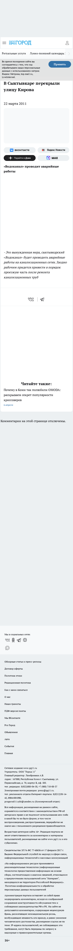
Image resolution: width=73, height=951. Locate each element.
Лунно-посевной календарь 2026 (50, 53)
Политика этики (13, 675)
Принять (60, 64)
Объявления (11, 732)
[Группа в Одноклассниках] (13, 640)
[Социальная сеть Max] (53, 158)
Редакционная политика (17, 682)
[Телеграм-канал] (19, 640)
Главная (8, 753)
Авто (7, 739)
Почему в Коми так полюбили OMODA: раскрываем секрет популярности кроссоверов (36, 398)
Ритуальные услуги (14, 53)
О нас (7, 696)
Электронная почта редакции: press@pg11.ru (29, 790)
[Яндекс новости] (53, 150)
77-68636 (36, 850)
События (9, 746)
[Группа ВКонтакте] (20, 150)
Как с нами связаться (15, 689)
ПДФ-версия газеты (15, 710)
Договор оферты (13, 668)
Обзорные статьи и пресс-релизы (22, 661)
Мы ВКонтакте (12, 717)
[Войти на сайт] (67, 43)
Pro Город (9, 725)
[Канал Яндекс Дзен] (20, 158)
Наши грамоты (12, 703)
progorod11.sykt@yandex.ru (19, 801)
